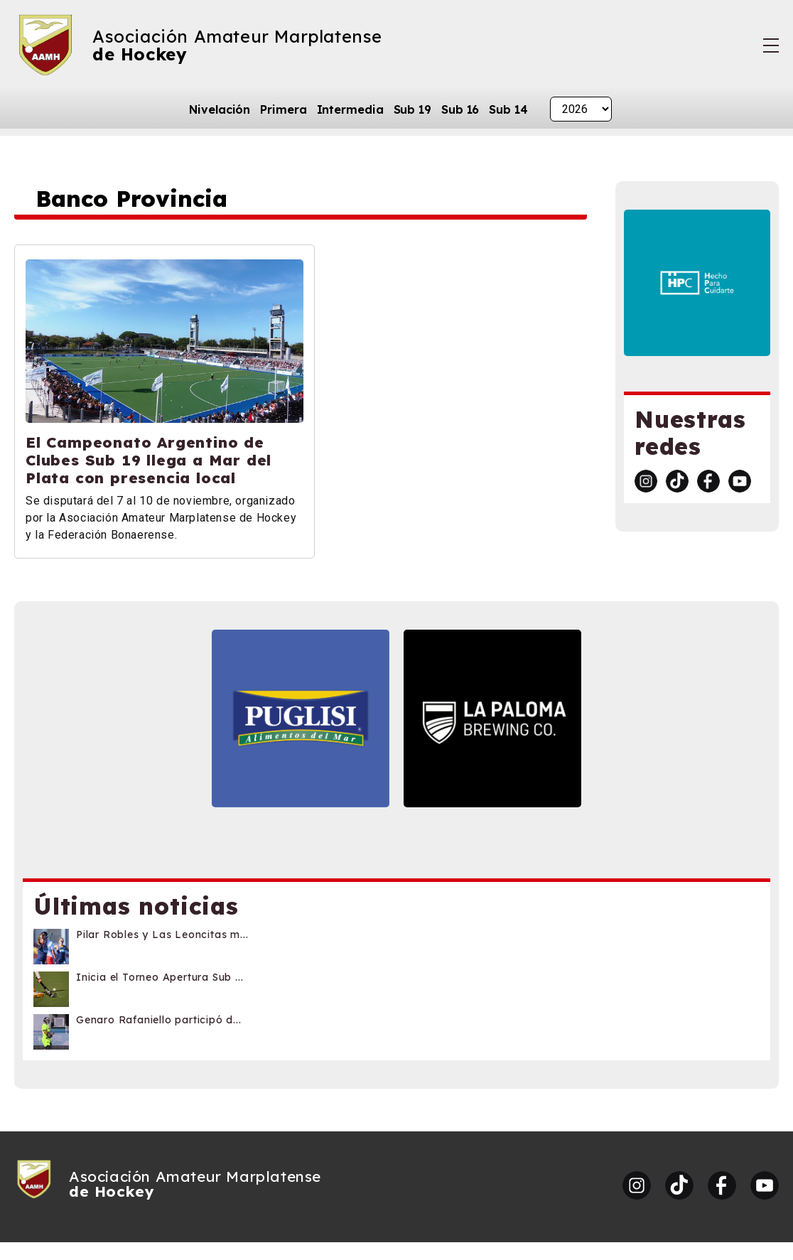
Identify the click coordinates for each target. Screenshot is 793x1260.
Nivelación (219, 109)
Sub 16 (460, 109)
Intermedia (350, 109)
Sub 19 (412, 109)
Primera (283, 109)
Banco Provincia (133, 199)
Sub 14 (508, 109)
